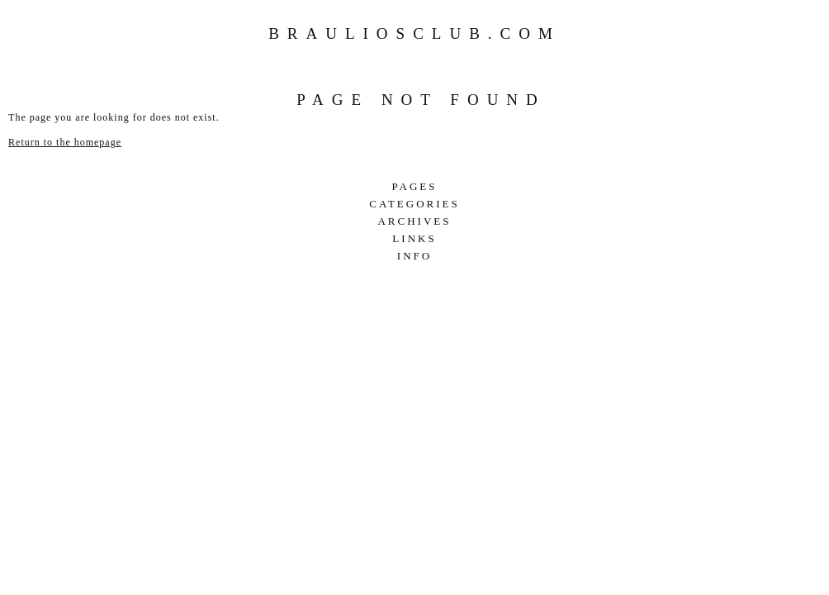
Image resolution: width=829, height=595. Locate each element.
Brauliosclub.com (414, 33)
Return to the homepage (64, 142)
